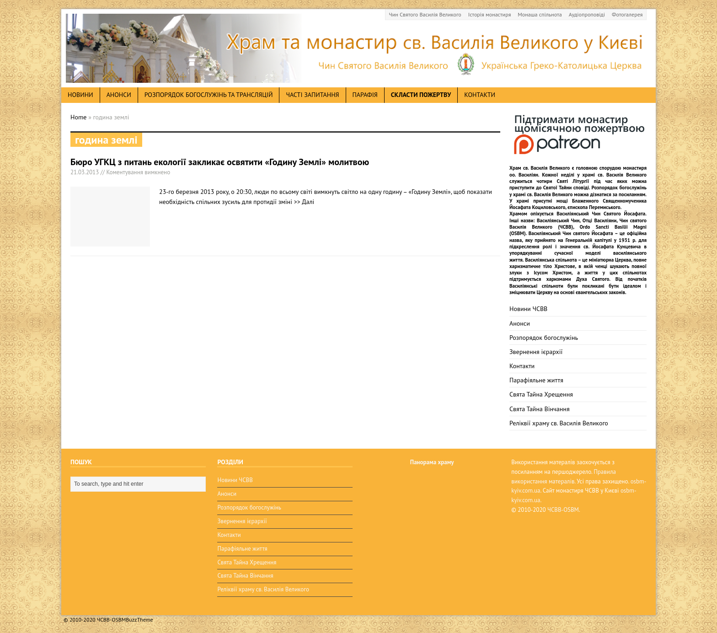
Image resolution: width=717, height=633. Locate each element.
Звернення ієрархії (535, 352)
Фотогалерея (627, 14)
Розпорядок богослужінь (543, 337)
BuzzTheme (139, 619)
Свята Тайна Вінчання (539, 409)
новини (80, 95)
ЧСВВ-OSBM (563, 510)
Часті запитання (312, 95)
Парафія (365, 95)
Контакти (479, 95)
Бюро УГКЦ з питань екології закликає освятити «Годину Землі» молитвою (219, 162)
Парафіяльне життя (536, 380)
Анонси (519, 323)
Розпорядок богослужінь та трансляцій (208, 95)
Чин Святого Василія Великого (425, 14)
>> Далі (304, 202)
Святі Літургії (573, 181)
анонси (119, 95)
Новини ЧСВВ (528, 309)
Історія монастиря (489, 14)
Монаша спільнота (540, 14)
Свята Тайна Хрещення (541, 394)
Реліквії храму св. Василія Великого (558, 423)
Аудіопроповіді (587, 14)
